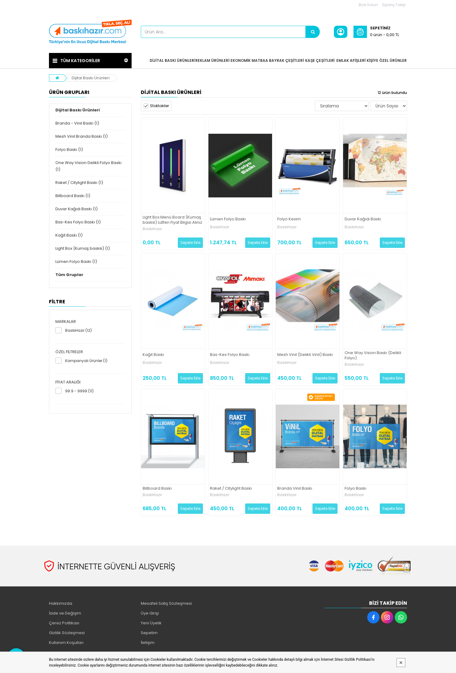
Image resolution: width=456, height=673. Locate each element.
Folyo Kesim (289, 219)
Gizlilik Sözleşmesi (67, 633)
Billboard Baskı (157, 488)
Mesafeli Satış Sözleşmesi (166, 603)
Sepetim (149, 633)
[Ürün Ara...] (313, 32)
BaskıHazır (152, 229)
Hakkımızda (60, 603)
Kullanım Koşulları (66, 642)
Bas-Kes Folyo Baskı (229, 354)
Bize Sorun (368, 4)
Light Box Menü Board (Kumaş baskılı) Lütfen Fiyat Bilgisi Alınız (172, 220)
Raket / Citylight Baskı (231, 488)
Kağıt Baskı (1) (69, 235)
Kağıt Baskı (153, 354)
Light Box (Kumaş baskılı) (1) (82, 248)
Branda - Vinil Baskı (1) (77, 123)
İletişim (148, 642)
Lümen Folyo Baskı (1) (76, 261)
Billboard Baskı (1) (72, 196)
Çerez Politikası (64, 623)
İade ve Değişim (65, 613)
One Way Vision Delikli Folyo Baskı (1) (88, 166)
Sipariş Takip (394, 4)
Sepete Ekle (190, 242)
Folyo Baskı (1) (69, 149)
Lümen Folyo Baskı (228, 219)
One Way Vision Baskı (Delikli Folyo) (373, 355)
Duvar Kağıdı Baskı (363, 219)
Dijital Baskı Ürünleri (91, 78)
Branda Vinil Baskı (294, 488)
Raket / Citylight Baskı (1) (79, 182)
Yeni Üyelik (151, 623)
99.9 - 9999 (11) (79, 391)
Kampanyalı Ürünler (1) (86, 360)
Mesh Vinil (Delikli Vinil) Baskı (305, 354)
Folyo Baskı (355, 488)
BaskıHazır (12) (78, 330)
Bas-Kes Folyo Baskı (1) (78, 222)
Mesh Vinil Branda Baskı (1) (81, 136)
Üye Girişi (150, 613)
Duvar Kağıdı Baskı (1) (76, 209)
